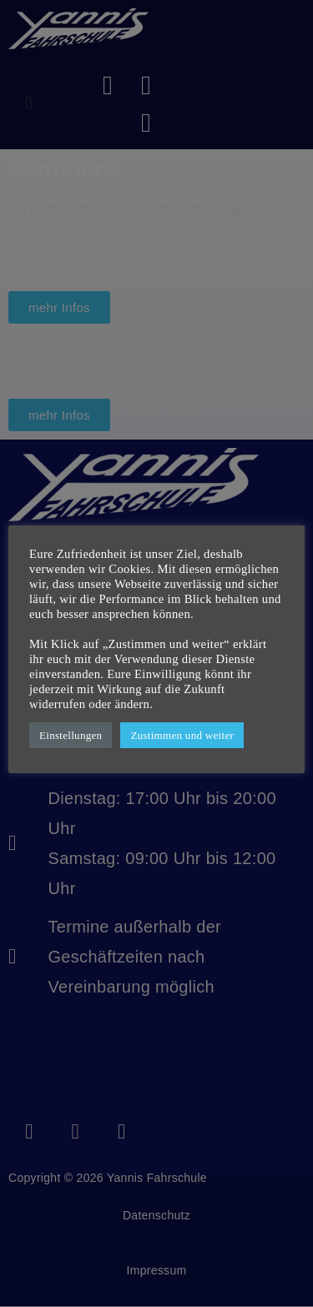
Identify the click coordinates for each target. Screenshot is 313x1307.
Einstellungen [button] (70, 735)
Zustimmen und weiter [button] (182, 735)
